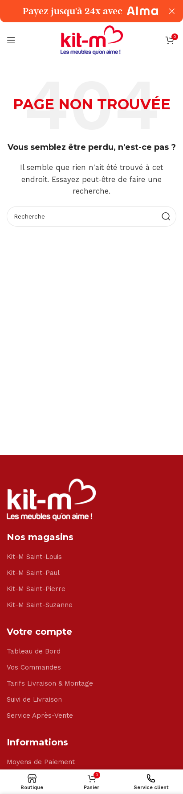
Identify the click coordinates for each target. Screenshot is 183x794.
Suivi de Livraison (34, 699)
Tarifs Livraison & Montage (50, 683)
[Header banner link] (78, 11)
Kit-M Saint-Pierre (36, 589)
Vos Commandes (34, 667)
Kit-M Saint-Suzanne (40, 605)
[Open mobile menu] (11, 40)
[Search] (91, 216)
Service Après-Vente (40, 715)
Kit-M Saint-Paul (33, 573)
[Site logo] (92, 40)
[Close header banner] (172, 11)
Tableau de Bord (34, 651)
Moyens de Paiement (41, 762)
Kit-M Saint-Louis (34, 557)
